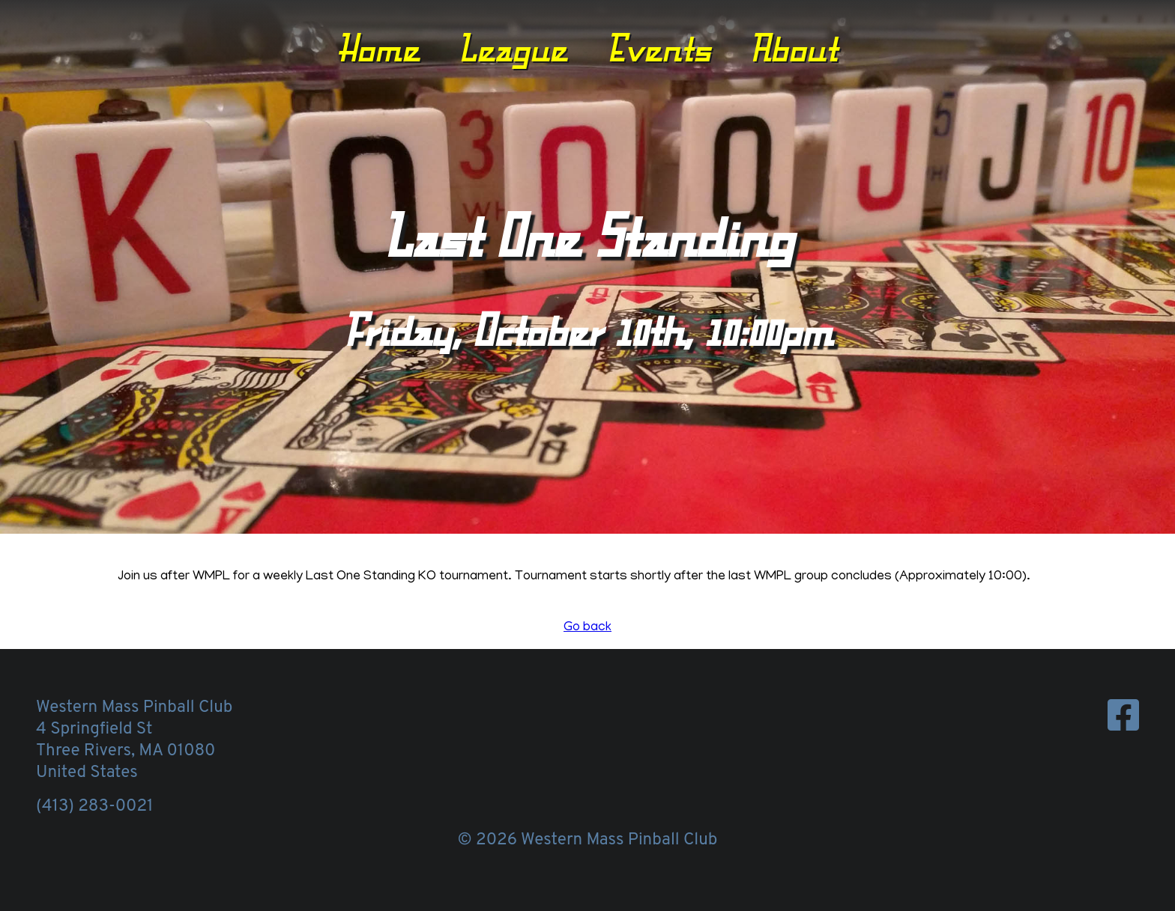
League (512, 47)
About (793, 47)
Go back (587, 628)
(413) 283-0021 (94, 806)
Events (658, 47)
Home (378, 47)
